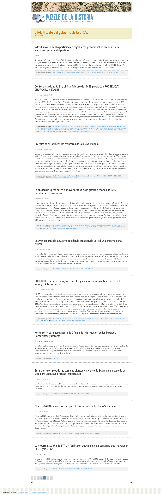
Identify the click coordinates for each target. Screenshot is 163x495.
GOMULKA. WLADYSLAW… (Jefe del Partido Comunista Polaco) (69, 72)
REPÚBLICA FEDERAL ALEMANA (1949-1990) (80, 469)
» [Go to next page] (51, 478)
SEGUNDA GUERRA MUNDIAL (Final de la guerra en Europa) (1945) (87, 130)
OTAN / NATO (56, 358)
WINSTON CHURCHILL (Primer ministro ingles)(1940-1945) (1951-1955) (74, 131)
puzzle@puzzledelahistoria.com (39, 492)
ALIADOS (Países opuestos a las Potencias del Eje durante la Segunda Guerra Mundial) (74, 176)
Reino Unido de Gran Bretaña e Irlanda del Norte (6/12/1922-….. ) (83, 319)
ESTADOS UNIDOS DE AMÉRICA (81, 126)
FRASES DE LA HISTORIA (59, 433)
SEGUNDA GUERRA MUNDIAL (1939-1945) (58, 130)
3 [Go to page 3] (41, 478)
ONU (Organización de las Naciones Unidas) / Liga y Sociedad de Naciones (70, 128)
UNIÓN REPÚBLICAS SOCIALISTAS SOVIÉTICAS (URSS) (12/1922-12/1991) (58, 177)
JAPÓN (49, 128)
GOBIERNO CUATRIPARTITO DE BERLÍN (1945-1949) (66, 269)
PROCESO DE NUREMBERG (96, 128)
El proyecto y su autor (23, 492)
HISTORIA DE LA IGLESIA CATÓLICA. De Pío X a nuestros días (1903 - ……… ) (84, 433)
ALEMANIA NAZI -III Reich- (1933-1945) (63, 126)
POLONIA (87, 72)
